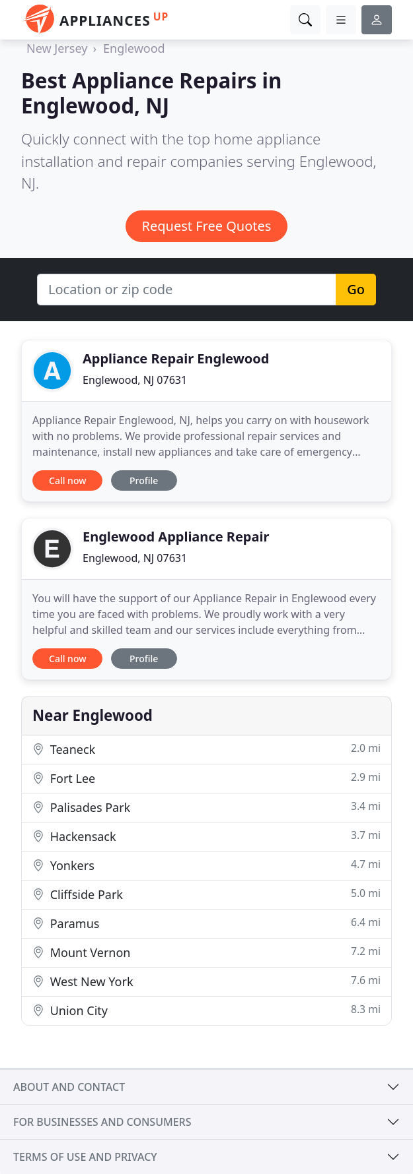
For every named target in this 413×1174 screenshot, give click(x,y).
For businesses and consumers (102, 1122)
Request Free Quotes (207, 226)
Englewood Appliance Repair (176, 536)
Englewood (134, 48)
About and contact (69, 1087)
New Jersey (56, 48)
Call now (67, 480)
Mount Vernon (206, 952)
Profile (144, 480)
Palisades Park (206, 807)
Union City (206, 1010)
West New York (206, 981)
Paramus (206, 923)
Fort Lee (206, 778)
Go (356, 289)
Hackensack (206, 836)
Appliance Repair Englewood (176, 358)
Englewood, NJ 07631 (135, 380)
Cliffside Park (206, 894)
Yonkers (206, 865)
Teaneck (206, 749)
